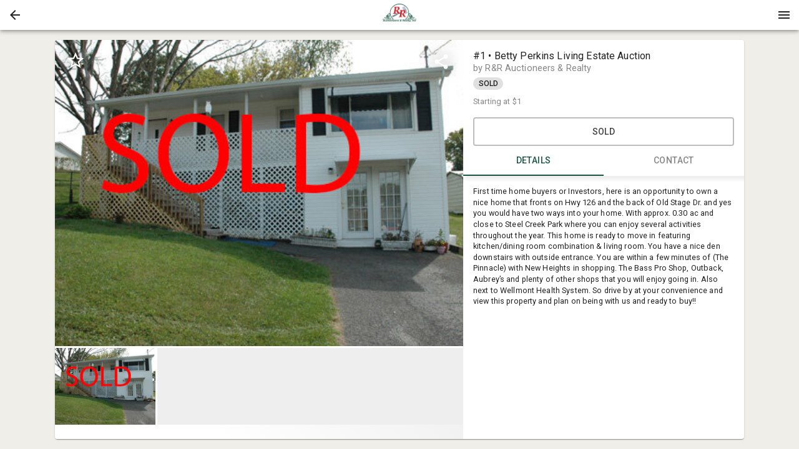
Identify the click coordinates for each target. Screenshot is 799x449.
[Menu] (784, 15)
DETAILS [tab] (533, 161)
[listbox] (259, 193)
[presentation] (399, 15)
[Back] (15, 15)
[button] (15, 15)
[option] (259, 193)
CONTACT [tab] (674, 161)
